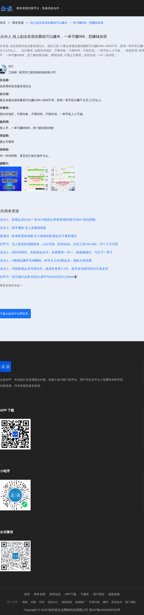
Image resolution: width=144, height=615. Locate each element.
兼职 (105, 602)
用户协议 (98, 594)
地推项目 (67, 602)
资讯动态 (55, 594)
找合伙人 (53, 602)
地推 (25, 602)
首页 (3, 22)
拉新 (33, 602)
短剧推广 (80, 602)
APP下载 (70, 594)
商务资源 (18, 22)
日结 (41, 602)
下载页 (84, 594)
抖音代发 (94, 602)
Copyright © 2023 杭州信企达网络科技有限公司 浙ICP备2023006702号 (72, 610)
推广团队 (130, 602)
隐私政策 (114, 594)
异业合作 (116, 602)
